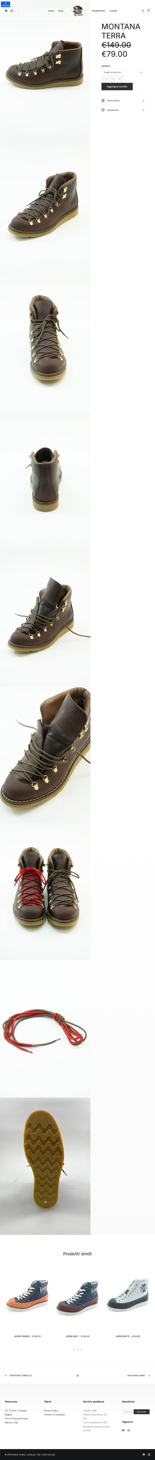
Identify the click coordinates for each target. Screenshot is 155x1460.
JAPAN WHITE (127, 1336)
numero (105, 66)
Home (51, 11)
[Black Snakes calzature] (77, 10)
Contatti (113, 11)
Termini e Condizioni (54, 1414)
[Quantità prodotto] (113, 79)
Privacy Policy (51, 1410)
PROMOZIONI (98, 11)
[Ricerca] (144, 11)
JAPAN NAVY (77, 1336)
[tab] (123, 100)
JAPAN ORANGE (27, 1336)
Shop (60, 11)
